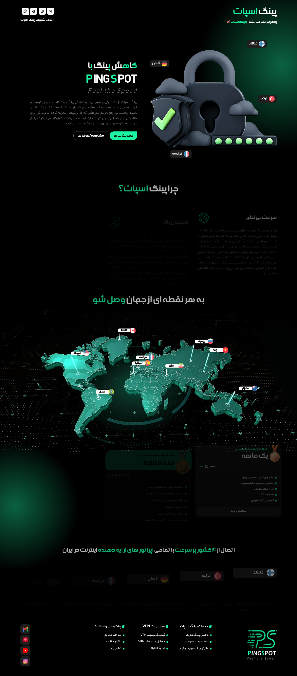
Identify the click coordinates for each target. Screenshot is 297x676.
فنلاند (257, 44)
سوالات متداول (112, 635)
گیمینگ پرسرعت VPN (152, 635)
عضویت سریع (123, 135)
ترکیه (267, 99)
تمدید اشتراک (157, 648)
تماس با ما (115, 648)
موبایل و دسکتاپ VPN (151, 642)
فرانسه (181, 154)
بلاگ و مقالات (113, 642)
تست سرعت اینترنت (197, 642)
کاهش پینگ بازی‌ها (197, 635)
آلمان (160, 64)
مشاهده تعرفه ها (91, 135)
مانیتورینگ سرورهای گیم (194, 648)
